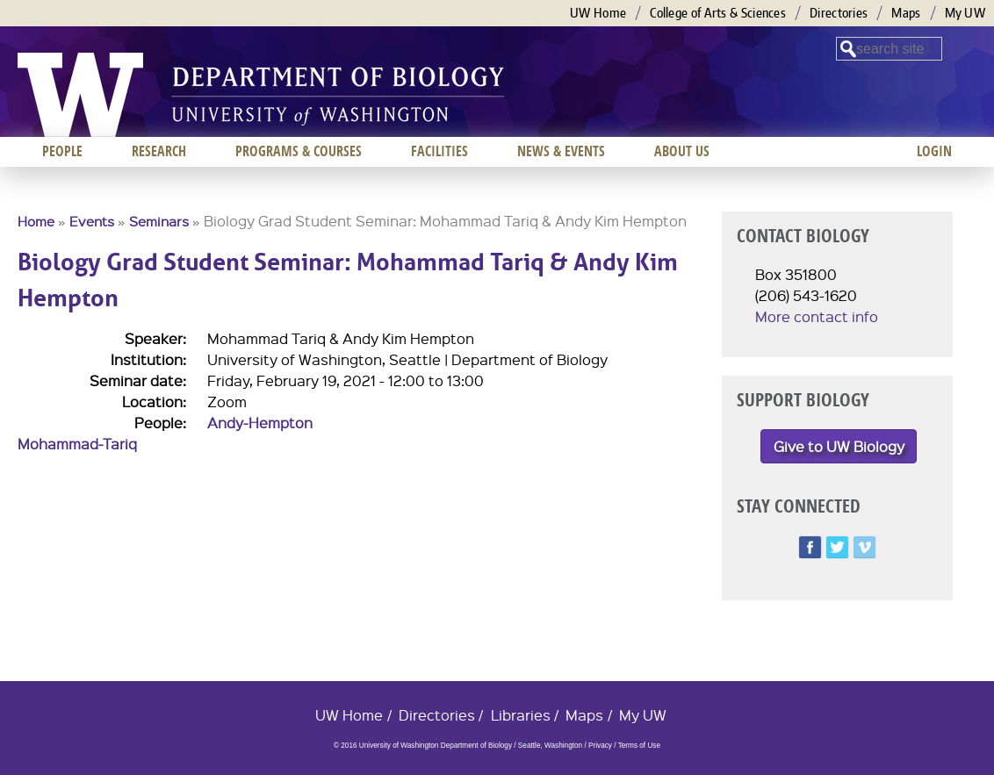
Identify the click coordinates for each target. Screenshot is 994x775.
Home (36, 221)
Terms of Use (639, 746)
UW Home (598, 12)
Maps (905, 12)
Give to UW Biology (839, 446)
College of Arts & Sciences (718, 12)
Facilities (439, 151)
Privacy (600, 746)
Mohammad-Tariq (77, 443)
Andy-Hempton (260, 422)
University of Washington (80, 95)
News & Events (561, 151)
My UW (965, 12)
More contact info (816, 316)
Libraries (521, 715)
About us (681, 151)
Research (159, 151)
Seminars (159, 221)
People (62, 151)
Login (934, 151)
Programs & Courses (298, 151)
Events (91, 221)
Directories (839, 12)
